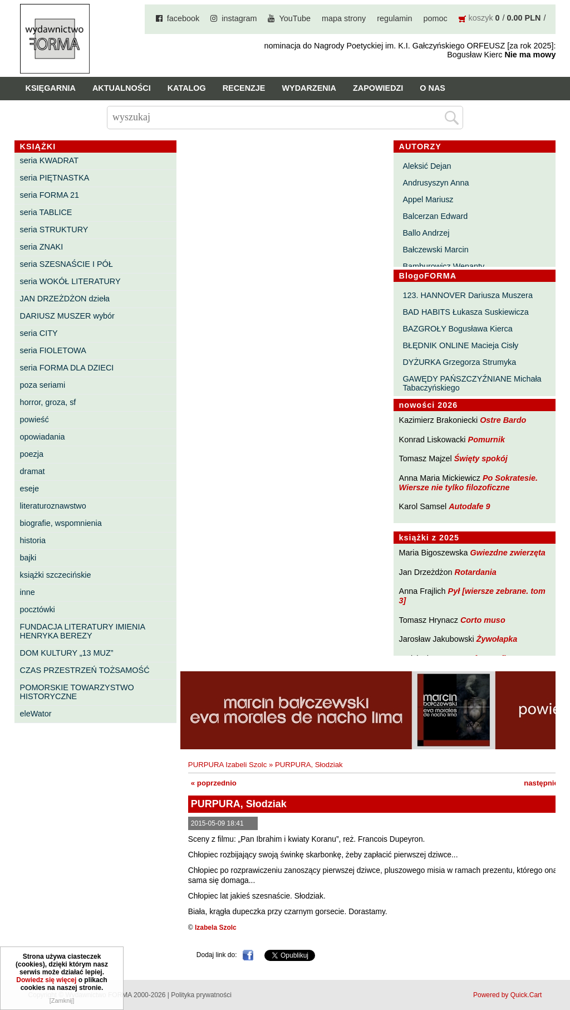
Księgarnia (51, 88)
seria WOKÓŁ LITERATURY (70, 281)
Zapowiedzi (378, 88)
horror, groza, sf (48, 402)
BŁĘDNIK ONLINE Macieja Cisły (460, 345)
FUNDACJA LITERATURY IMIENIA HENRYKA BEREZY (82, 631)
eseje (29, 488)
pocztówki (37, 609)
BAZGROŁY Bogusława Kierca (457, 328)
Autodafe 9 (469, 506)
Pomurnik (486, 439)
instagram (239, 18)
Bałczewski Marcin (435, 249)
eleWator (36, 713)
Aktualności (121, 88)
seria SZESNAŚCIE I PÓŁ (66, 264)
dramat (32, 471)
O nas (432, 88)
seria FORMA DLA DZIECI (67, 367)
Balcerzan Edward (435, 216)
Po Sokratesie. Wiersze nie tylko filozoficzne (468, 483)
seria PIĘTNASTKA (55, 177)
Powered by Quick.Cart (507, 995)
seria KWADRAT (49, 160)
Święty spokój (481, 458)
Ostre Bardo (503, 420)
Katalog (187, 88)
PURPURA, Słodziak (309, 764)
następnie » (544, 783)
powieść (34, 419)
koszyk (481, 17)
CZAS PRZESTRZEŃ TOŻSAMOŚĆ (85, 670)
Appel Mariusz (427, 199)
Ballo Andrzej (425, 232)
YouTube (295, 18)
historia (33, 540)
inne (27, 592)
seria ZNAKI (41, 246)
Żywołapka (497, 639)
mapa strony (344, 18)
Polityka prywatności (201, 995)
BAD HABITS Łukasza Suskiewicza (465, 312)
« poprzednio (214, 783)
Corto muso (482, 620)
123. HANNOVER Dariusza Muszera (467, 295)
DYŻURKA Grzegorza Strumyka (459, 362)
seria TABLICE (46, 212)
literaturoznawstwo (53, 505)
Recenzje (244, 88)
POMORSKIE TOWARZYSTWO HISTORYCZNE (77, 692)
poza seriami (43, 384)
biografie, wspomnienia (61, 523)
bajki (28, 557)
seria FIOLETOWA (53, 350)
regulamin (394, 18)
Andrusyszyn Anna (435, 182)
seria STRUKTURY (54, 229)
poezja (31, 454)
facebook (183, 18)
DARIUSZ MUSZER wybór (67, 315)
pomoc (435, 18)
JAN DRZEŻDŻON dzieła (65, 298)
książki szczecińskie (55, 574)
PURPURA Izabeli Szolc (227, 764)
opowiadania (42, 436)
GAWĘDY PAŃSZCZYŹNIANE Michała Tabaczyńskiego (471, 383)
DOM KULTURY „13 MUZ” (67, 652)
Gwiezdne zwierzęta (508, 552)
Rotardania (476, 572)
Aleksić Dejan (426, 166)
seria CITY (39, 333)
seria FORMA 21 (49, 195)
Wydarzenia (309, 88)
